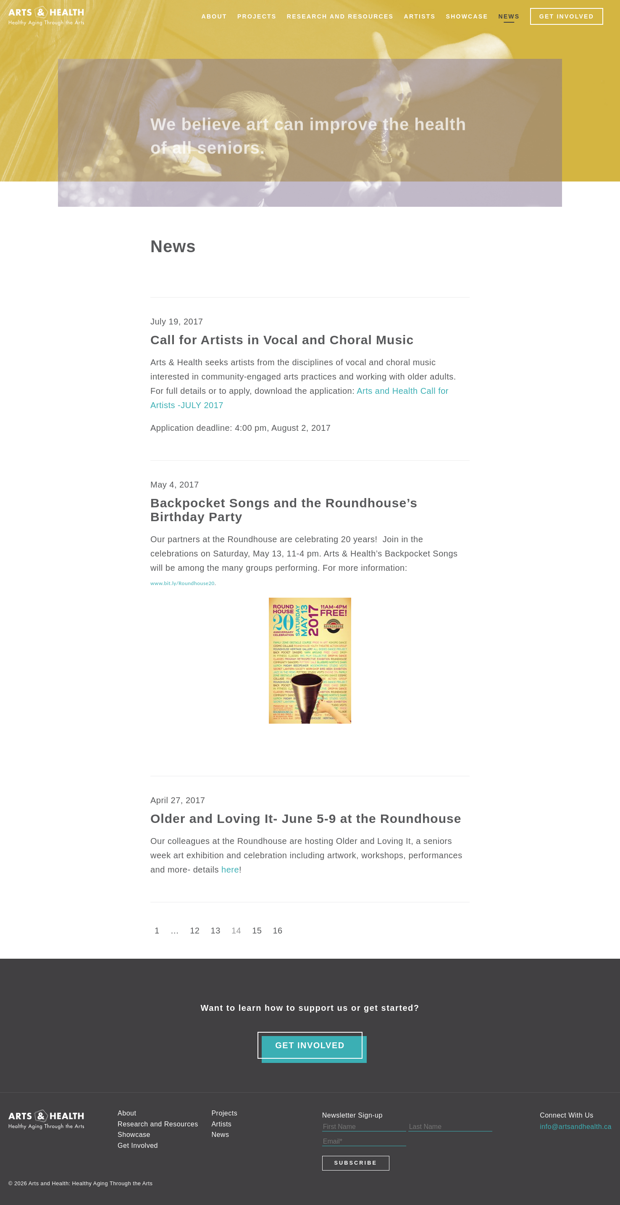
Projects (256, 16)
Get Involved (566, 16)
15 (257, 930)
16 (278, 930)
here (230, 869)
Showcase (467, 16)
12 (195, 930)
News (509, 16)
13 (216, 930)
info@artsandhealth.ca (576, 1126)
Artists (420, 16)
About (214, 16)
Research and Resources (340, 16)
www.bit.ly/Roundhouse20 (182, 583)
